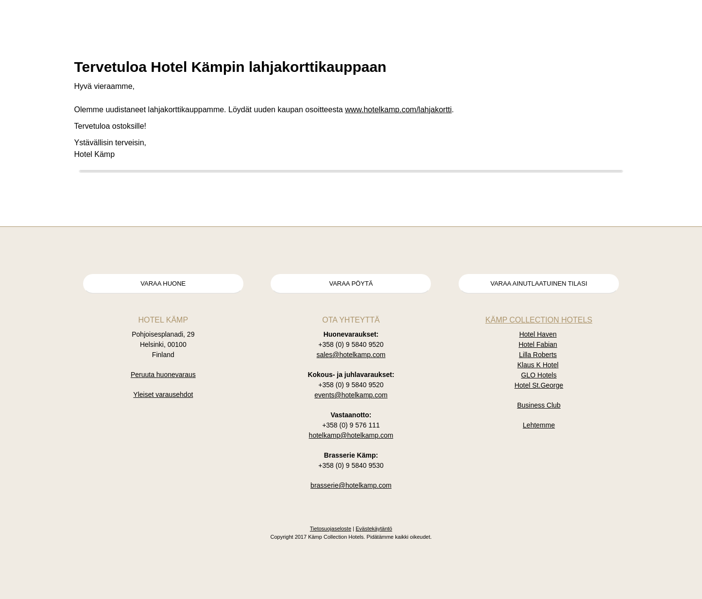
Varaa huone (163, 283)
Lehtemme (539, 425)
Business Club (539, 405)
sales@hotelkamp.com (351, 355)
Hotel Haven (538, 334)
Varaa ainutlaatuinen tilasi (538, 283)
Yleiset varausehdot (163, 394)
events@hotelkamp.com (350, 395)
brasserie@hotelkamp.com (351, 485)
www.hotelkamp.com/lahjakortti (398, 109)
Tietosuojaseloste (330, 528)
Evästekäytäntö (374, 528)
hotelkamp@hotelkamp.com (351, 435)
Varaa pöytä (351, 283)
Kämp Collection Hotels (538, 320)
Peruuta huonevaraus (163, 374)
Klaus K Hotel (538, 365)
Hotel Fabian (538, 344)
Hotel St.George (538, 385)
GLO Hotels (539, 375)
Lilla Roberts (538, 355)
